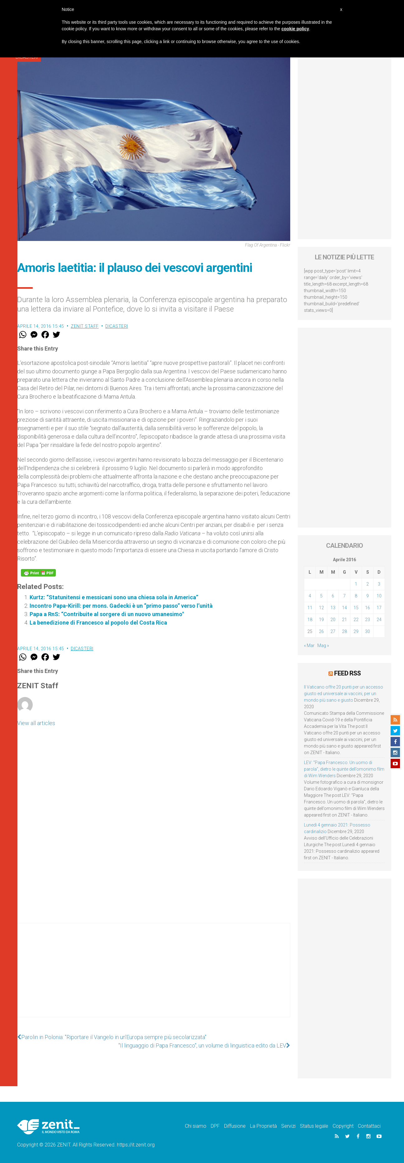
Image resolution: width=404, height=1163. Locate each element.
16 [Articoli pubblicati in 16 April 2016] (367, 607)
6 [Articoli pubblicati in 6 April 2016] (333, 595)
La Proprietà (263, 1126)
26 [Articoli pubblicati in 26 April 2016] (321, 631)
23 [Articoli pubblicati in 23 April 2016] (367, 619)
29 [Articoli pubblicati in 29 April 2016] (356, 631)
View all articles (36, 723)
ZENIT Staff (85, 326)
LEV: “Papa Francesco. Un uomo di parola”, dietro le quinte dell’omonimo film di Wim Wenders (344, 769)
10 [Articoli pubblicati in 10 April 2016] (379, 595)
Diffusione (235, 1126)
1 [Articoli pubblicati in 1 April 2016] (356, 584)
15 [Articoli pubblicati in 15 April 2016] (356, 607)
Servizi (288, 1126)
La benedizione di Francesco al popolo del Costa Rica (98, 622)
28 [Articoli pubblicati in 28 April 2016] (344, 631)
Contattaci (369, 1126)
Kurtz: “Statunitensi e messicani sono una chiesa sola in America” (114, 597)
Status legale (314, 1126)
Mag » (323, 645)
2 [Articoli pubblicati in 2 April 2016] (367, 584)
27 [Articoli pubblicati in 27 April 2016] (332, 631)
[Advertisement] (154, 976)
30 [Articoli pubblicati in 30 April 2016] (367, 631)
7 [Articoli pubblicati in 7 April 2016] (344, 595)
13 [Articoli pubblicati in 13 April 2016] (332, 607)
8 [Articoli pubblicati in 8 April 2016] (356, 595)
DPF (215, 1126)
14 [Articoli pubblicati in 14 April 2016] (344, 607)
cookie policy (295, 28)
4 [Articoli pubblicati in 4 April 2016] (310, 595)
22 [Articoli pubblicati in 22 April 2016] (356, 619)
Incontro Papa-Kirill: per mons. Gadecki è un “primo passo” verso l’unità (121, 605)
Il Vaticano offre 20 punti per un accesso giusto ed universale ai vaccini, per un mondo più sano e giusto (343, 694)
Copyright (343, 1126)
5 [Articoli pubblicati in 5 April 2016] (321, 595)
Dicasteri (116, 326)
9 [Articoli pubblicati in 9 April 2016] (367, 595)
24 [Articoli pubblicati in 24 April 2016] (379, 619)
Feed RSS (347, 673)
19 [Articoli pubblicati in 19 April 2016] (321, 619)
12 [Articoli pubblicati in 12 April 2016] (321, 607)
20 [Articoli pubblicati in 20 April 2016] (332, 619)
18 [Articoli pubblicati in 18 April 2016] (309, 619)
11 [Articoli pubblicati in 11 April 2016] (309, 607)
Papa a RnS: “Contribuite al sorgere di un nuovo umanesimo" (107, 614)
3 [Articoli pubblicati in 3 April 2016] (379, 584)
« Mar (309, 645)
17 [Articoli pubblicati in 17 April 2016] (379, 607)
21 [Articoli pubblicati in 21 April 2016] (344, 619)
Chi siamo (195, 1126)
